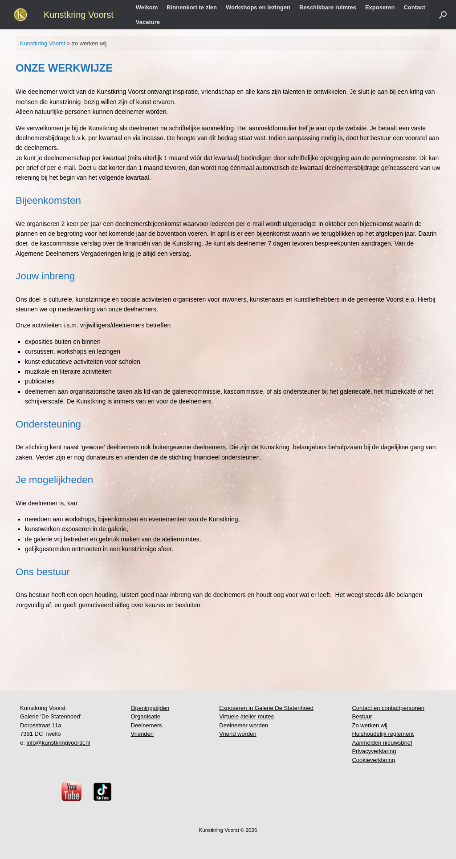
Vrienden (142, 733)
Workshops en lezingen (258, 7)
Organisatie (145, 716)
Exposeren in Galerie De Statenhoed (266, 708)
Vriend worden (237, 733)
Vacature (148, 22)
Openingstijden (150, 708)
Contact (414, 7)
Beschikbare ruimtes (327, 7)
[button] (443, 14)
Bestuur (362, 716)
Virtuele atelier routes (246, 716)
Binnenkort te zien (192, 7)
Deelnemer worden (243, 725)
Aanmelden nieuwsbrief (382, 742)
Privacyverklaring (374, 751)
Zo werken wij (369, 725)
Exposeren (380, 7)
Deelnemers (146, 725)
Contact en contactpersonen (388, 708)
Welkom (147, 7)
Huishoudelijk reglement (383, 733)
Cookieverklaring (373, 760)
